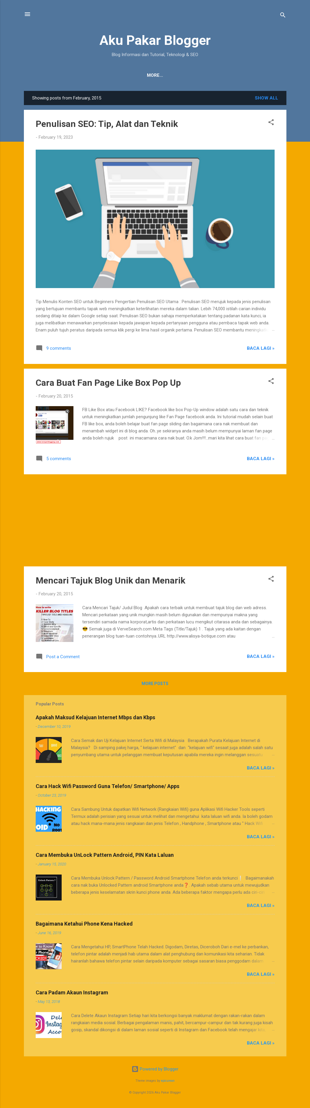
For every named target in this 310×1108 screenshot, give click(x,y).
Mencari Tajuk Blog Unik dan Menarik (110, 580)
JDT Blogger (178, 75)
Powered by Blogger (155, 1069)
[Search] (282, 16)
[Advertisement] (155, 520)
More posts (155, 683)
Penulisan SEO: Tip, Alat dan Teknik (107, 124)
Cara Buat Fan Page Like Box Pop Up (108, 382)
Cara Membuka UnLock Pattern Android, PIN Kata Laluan (105, 855)
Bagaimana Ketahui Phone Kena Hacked (84, 924)
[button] (271, 123)
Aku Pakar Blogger (155, 40)
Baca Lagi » (261, 348)
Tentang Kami (102, 75)
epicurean (168, 1081)
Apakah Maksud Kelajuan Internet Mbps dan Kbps (95, 717)
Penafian (141, 75)
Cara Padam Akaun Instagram (72, 992)
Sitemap (214, 75)
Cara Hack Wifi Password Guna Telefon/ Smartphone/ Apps (107, 786)
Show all (266, 98)
